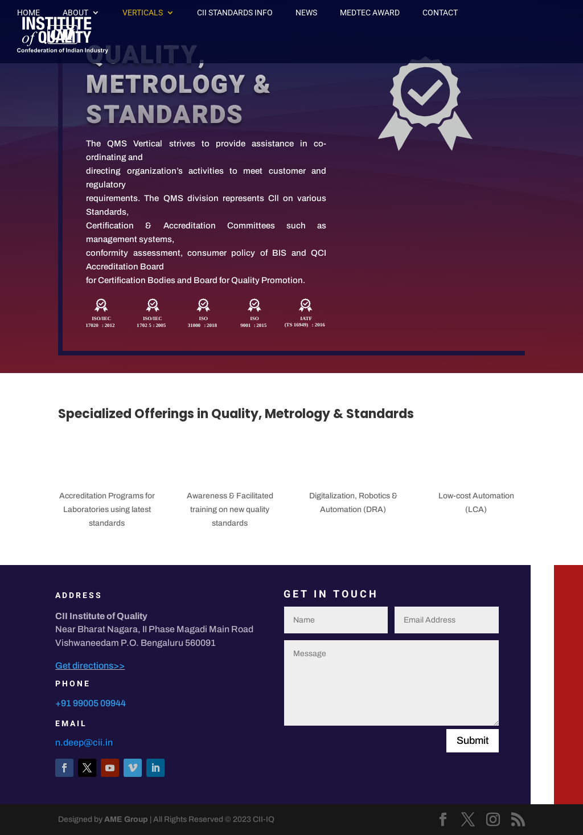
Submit (472, 740)
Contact (440, 13)
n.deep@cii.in (84, 742)
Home (28, 13)
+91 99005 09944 (90, 703)
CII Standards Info (235, 13)
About (75, 13)
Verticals (142, 13)
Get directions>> (90, 665)
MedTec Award (370, 13)
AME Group (126, 819)
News (306, 13)
